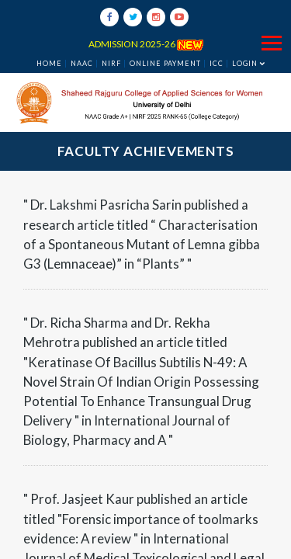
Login (245, 63)
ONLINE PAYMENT (165, 64)
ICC (216, 64)
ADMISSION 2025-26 (145, 44)
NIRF (111, 64)
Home (49, 64)
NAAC (82, 64)
